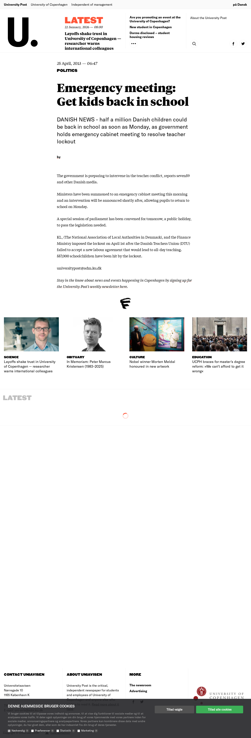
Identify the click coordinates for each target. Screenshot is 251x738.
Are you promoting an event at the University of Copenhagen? (155, 19)
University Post (15, 4)
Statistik (67, 730)
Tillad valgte (174, 709)
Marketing (89, 730)
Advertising (138, 691)
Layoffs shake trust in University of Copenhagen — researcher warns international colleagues (93, 41)
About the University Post (208, 18)
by (59, 157)
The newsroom (140, 685)
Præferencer (44, 730)
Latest (84, 20)
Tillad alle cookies (219, 709)
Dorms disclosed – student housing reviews (150, 35)
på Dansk (240, 4)
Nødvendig (20, 730)
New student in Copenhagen (151, 27)
